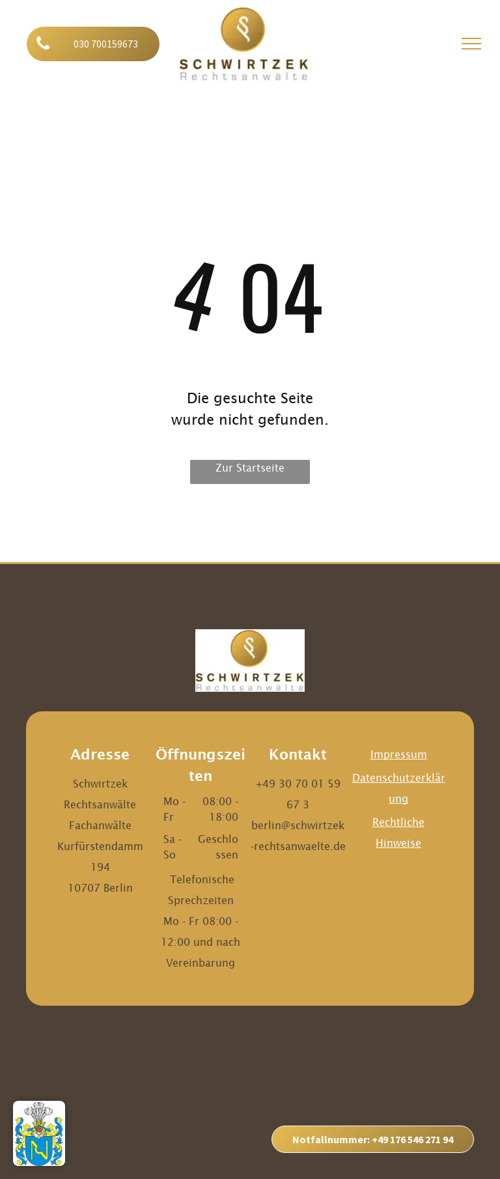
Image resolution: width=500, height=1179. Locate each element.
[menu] (471, 44)
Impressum (398, 754)
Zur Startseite (250, 468)
